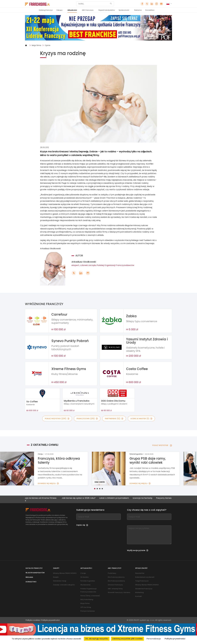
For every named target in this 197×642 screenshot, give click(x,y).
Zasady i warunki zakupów (64, 585)
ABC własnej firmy (115, 588)
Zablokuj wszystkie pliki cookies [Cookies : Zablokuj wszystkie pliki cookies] (127, 638)
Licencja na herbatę (146, 498)
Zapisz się (82, 525)
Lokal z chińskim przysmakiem (118, 498)
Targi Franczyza (141, 581)
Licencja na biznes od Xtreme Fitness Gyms (42, 499)
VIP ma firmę (85, 607)
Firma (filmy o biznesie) (90, 595)
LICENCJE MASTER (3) (141, 418)
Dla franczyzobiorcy (116, 577)
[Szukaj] (93, 4)
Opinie (47, 45)
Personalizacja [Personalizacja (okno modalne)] (153, 638)
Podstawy (112, 573)
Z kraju (83, 573)
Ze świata (84, 577)
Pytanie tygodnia (87, 581)
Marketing (139, 592)
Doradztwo (149, 10)
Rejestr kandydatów (106, 10)
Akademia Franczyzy (143, 588)
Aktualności (72, 10)
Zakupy (59, 10)
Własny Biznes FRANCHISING (65, 573)
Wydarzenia (85, 585)
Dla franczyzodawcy (116, 581)
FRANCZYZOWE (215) (87, 418)
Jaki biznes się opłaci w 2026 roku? (82, 498)
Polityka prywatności (50, 620)
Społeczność (124, 10)
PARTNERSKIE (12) (114, 418)
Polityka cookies (33, 620)
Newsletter (139, 573)
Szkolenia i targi (59, 581)
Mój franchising (86, 599)
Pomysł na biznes (87, 611)
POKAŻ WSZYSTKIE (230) (57, 418)
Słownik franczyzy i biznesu (119, 592)
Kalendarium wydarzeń (144, 577)
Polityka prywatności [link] (175, 638)
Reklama (138, 10)
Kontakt (138, 596)
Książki (56, 577)
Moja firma (36, 45)
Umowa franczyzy (115, 585)
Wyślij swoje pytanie (137, 550)
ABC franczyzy (87, 10)
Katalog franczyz (46, 10)
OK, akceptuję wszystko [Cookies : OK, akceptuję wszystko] (96, 638)
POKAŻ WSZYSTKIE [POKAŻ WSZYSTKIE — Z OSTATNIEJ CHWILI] (162, 445)
